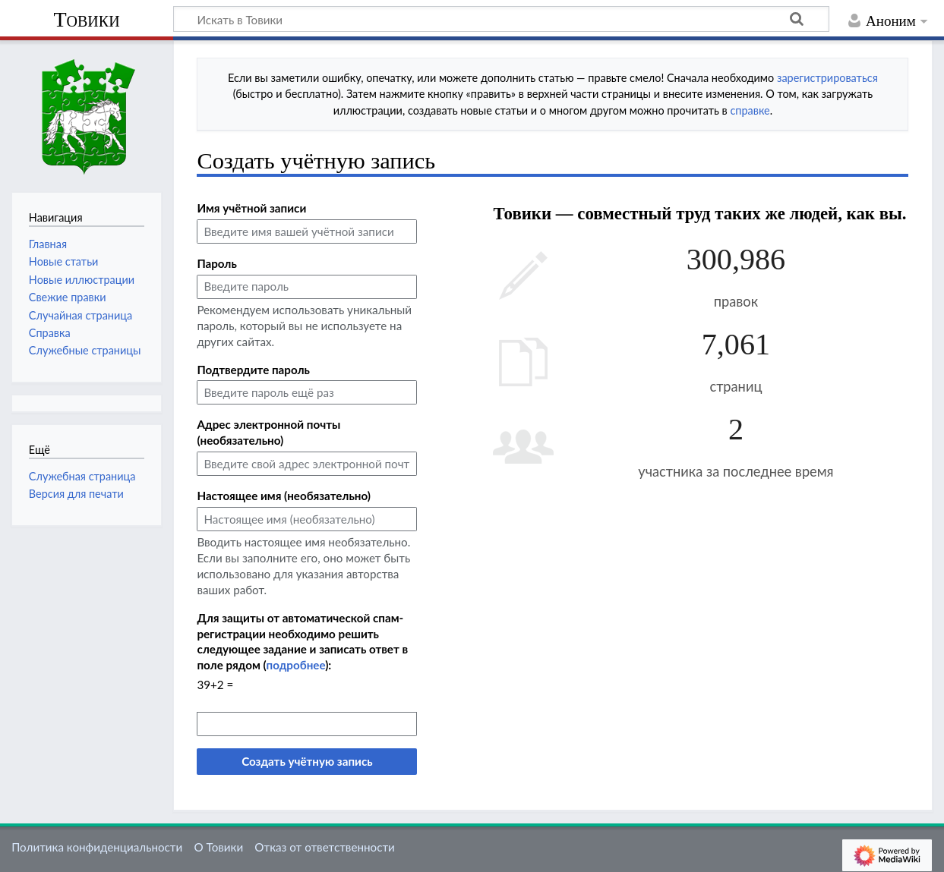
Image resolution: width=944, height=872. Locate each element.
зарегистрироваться (827, 77)
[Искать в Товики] (501, 19)
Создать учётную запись (307, 761)
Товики (86, 19)
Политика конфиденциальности (96, 847)
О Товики (218, 847)
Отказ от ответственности (324, 847)
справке (749, 110)
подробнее (296, 665)
